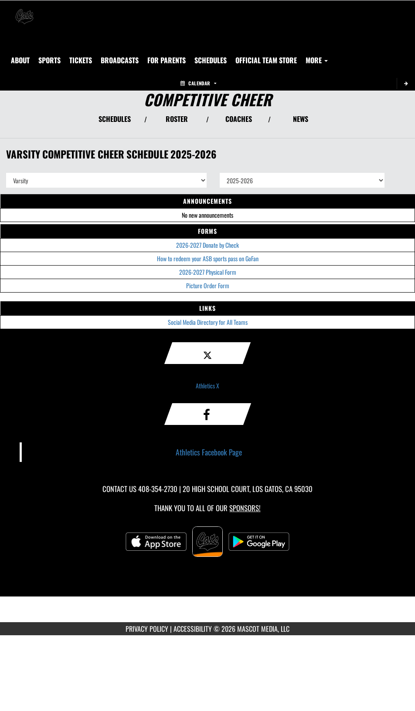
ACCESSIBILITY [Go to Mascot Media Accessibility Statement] (192, 628)
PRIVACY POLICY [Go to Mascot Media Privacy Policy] (147, 628)
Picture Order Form (207, 285)
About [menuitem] (20, 60)
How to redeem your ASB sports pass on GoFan (208, 258)
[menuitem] (80, 60)
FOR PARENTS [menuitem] (166, 60)
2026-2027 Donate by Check (207, 244)
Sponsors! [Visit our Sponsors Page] (244, 507)
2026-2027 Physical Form (207, 271)
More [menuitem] (317, 60)
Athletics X (207, 385)
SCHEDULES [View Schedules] (115, 119)
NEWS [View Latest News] (300, 119)
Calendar (198, 83)
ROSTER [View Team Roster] (177, 119)
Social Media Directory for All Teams (208, 322)
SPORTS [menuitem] (49, 60)
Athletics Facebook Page (209, 452)
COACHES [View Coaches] (238, 119)
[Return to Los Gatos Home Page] (24, 11)
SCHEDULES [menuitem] (210, 60)
